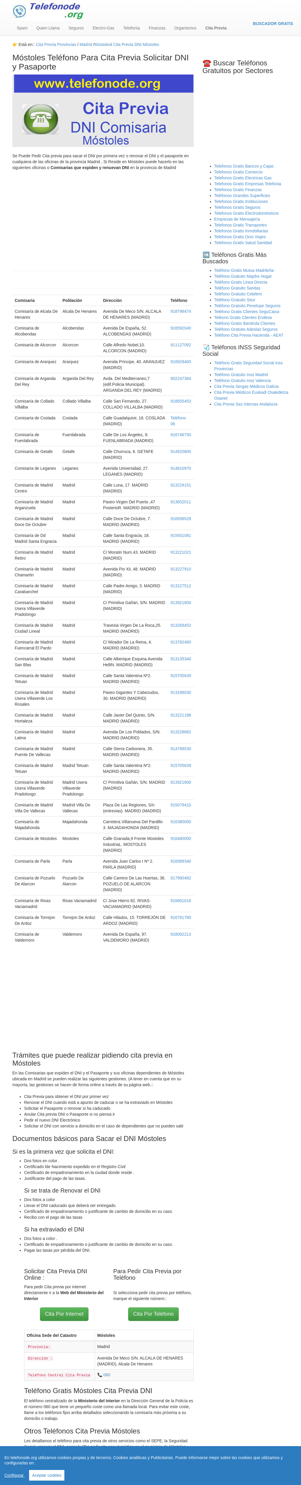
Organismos (185, 28)
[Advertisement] (103, 217)
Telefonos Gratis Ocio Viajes (240, 236)
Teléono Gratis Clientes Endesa (243, 317)
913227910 (180, 569)
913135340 (180, 658)
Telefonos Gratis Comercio (238, 172)
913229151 (180, 485)
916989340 (180, 861)
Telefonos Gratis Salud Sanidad (243, 242)
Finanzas (157, 28)
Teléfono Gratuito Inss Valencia (242, 380)
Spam (22, 28)
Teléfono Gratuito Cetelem (238, 294)
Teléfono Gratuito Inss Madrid (241, 374)
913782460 (180, 642)
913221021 (180, 552)
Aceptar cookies (46, 1475)
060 (106, 1374)
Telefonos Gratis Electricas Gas (243, 178)
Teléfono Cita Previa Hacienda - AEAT (249, 335)
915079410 (180, 805)
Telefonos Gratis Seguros (237, 207)
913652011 (180, 502)
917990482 (180, 878)
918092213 (180, 934)
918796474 (180, 311)
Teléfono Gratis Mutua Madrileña (244, 270)
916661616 (180, 900)
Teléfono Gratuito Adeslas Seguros (246, 329)
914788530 (180, 748)
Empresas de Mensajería (237, 219)
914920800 (180, 451)
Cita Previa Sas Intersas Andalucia (245, 404)
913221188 (180, 715)
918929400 (180, 361)
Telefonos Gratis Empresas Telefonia (247, 183)
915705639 (180, 675)
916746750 (180, 434)
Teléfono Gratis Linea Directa (240, 282)
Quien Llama (48, 28)
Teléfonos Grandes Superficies (242, 195)
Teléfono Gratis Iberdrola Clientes (244, 323)
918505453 (180, 401)
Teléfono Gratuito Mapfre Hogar (243, 276)
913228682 (180, 732)
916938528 (180, 518)
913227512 (180, 585)
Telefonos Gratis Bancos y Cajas (244, 166)
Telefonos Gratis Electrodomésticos (246, 213)
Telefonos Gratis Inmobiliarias (241, 231)
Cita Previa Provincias (56, 44)
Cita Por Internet (64, 1314)
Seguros (76, 28)
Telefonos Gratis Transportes (240, 225)
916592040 (180, 328)
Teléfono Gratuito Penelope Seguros (247, 305)
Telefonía (131, 28)
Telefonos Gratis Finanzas (238, 189)
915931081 (180, 535)
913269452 (180, 625)
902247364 (180, 378)
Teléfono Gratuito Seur (234, 299)
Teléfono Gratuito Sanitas (237, 288)
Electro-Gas (103, 28)
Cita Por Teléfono (153, 1314)
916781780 (180, 917)
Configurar (14, 1475)
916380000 (180, 821)
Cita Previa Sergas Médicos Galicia (246, 386)
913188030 (180, 692)
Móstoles (102, 44)
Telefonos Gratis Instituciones (241, 201)
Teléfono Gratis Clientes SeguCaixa (246, 311)
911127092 (180, 345)
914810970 (180, 468)
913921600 (180, 602)
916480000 (180, 838)
